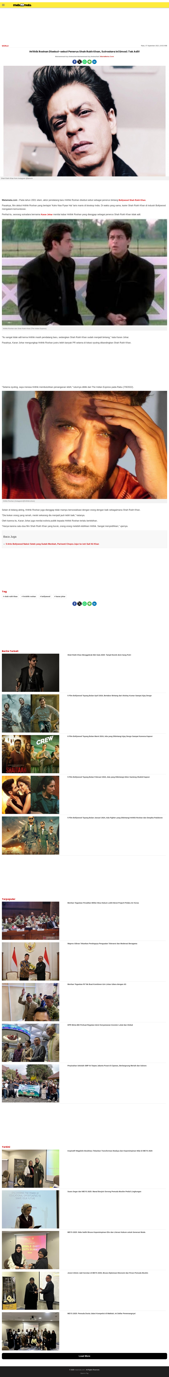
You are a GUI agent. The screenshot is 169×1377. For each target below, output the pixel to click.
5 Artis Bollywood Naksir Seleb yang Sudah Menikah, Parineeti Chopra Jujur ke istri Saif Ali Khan (52, 544)
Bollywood (124, 200)
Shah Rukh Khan (137, 200)
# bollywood (45, 596)
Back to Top (84, 1373)
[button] (3, 4)
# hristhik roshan (29, 596)
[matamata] (22, 5)
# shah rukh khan (10, 596)
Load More (84, 1356)
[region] (84, 26)
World (5, 46)
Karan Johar (47, 214)
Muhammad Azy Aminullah (66, 56)
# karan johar (59, 596)
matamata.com (80, 1370)
